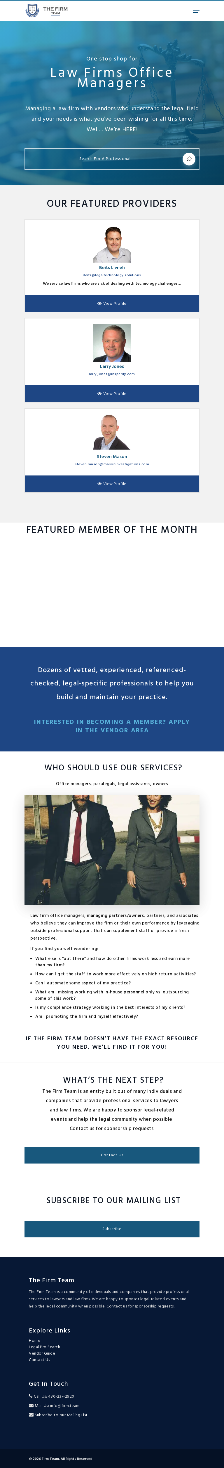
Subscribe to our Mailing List (61, 1415)
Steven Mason (112, 457)
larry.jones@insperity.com (112, 374)
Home (34, 1341)
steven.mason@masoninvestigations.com (112, 464)
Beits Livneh (112, 268)
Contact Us (39, 1360)
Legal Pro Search (44, 1347)
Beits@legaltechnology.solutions (112, 275)
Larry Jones (112, 366)
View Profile (115, 303)
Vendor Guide (42, 1354)
